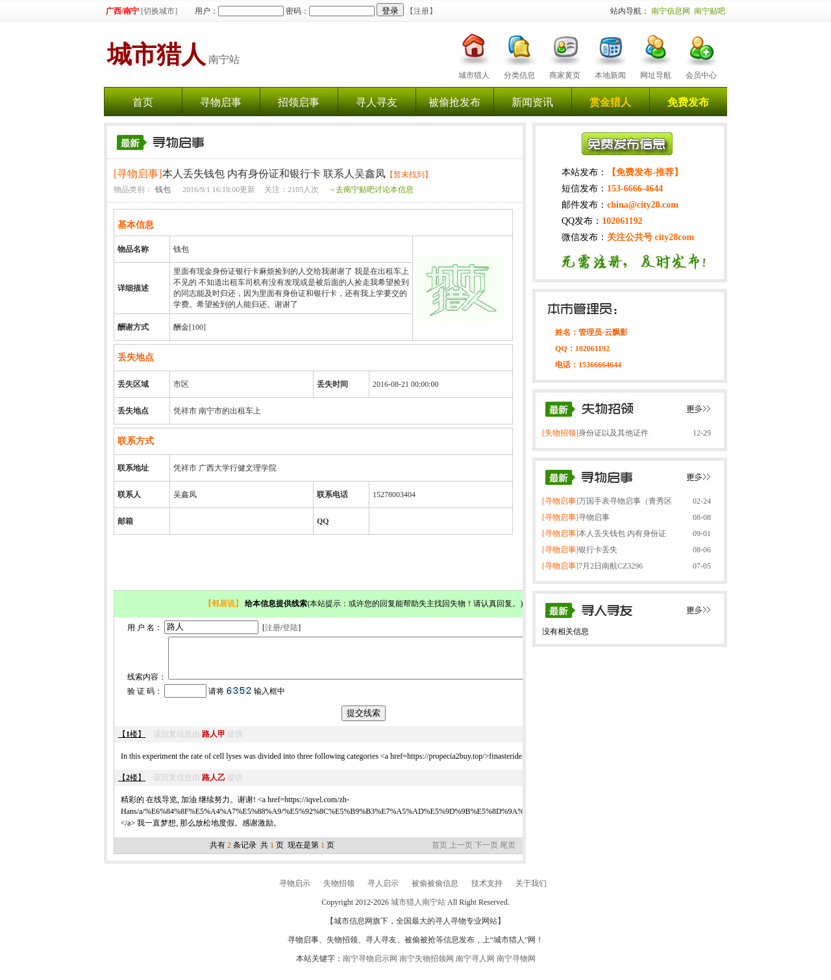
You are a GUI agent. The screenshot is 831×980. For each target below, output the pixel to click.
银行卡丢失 (579, 549)
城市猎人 (474, 75)
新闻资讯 (532, 102)
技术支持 (486, 891)
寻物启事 (221, 102)
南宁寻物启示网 (370, 966)
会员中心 (701, 75)
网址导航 (655, 75)
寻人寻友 (376, 102)
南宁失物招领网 (426, 966)
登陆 (290, 626)
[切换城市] (159, 11)
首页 (142, 102)
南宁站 (173, 59)
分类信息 (519, 75)
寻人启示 (383, 891)
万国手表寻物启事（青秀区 (607, 501)
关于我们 (531, 891)
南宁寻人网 (475, 966)
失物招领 (338, 891)
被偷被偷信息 (435, 891)
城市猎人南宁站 (418, 909)
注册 (272, 626)
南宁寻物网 (516, 966)
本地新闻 (610, 75)
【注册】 (421, 11)
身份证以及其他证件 (595, 432)
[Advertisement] (315, 564)
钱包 (163, 189)
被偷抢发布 (454, 102)
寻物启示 (294, 891)
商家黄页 (564, 75)
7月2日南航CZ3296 (592, 565)
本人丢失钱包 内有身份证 (604, 533)
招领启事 (298, 102)
